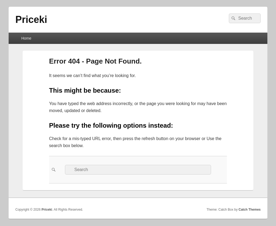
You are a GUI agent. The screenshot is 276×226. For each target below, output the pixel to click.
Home (26, 38)
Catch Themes (250, 209)
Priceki (31, 19)
